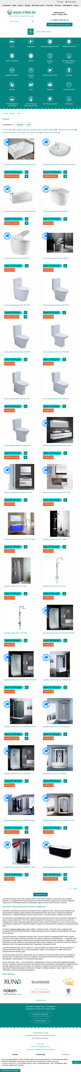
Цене (29, 125)
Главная (5, 113)
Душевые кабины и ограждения (27, 130)
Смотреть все (40, 1000)
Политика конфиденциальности (40, 1046)
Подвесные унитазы (50, 132)
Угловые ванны (8, 130)
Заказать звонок (40, 1021)
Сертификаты (67, 5)
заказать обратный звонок (59, 24)
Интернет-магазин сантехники (37, 1035)
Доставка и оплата (38, 5)
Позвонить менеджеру (40, 1014)
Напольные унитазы (33, 132)
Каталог (20, 5)
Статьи (76, 5)
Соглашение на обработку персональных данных (40, 1049)
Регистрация (72, 2)
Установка (49, 5)
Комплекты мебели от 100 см (13, 132)
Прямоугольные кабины (66, 130)
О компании (7, 5)
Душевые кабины (48, 130)
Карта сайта (40, 1043)
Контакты (58, 5)
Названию (19, 125)
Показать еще (40, 894)
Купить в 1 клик (12, 176)
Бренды (27, 5)
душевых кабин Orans (17, 929)
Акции (14, 5)
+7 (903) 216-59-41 (59, 20)
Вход (61, 2)
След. (75, 888)
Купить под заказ (49, 223)
